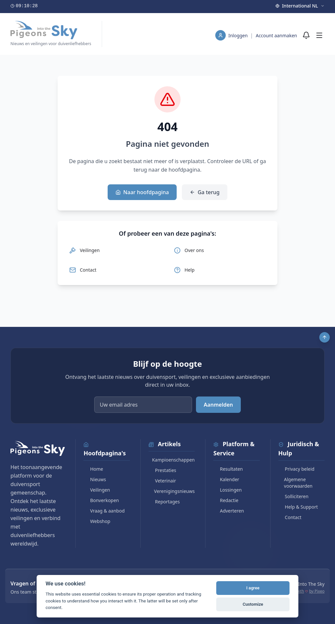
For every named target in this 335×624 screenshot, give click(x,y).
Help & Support (298, 507)
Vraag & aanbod (104, 511)
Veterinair (162, 481)
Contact (290, 517)
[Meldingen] (306, 35)
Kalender (226, 479)
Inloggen (238, 35)
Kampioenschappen (172, 460)
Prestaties (162, 470)
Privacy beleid (296, 469)
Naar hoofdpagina (142, 192)
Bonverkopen (101, 500)
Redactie (225, 500)
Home (93, 469)
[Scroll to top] (324, 337)
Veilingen (96, 490)
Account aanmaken (276, 35)
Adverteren (228, 511)
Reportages (164, 501)
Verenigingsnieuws (172, 491)
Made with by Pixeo (305, 591)
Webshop (96, 521)
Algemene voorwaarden (295, 482)
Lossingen (227, 490)
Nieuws (94, 479)
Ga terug (205, 192)
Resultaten (228, 469)
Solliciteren (293, 496)
